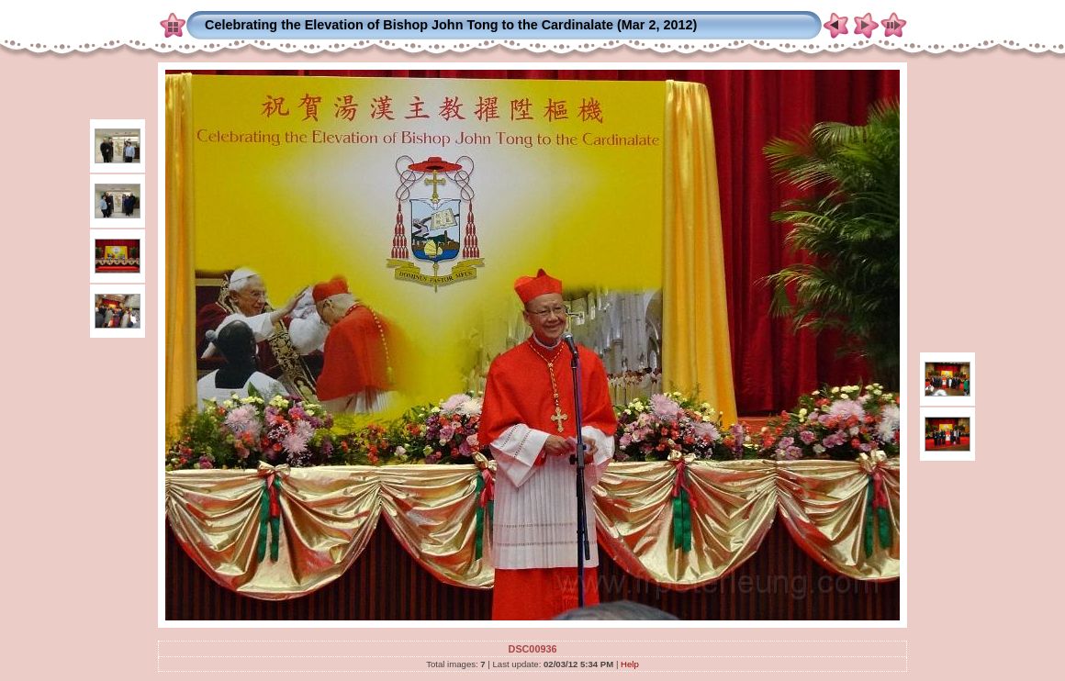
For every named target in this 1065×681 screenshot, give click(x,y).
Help (630, 664)
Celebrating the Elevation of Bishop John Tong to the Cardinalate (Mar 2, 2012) (451, 24)
